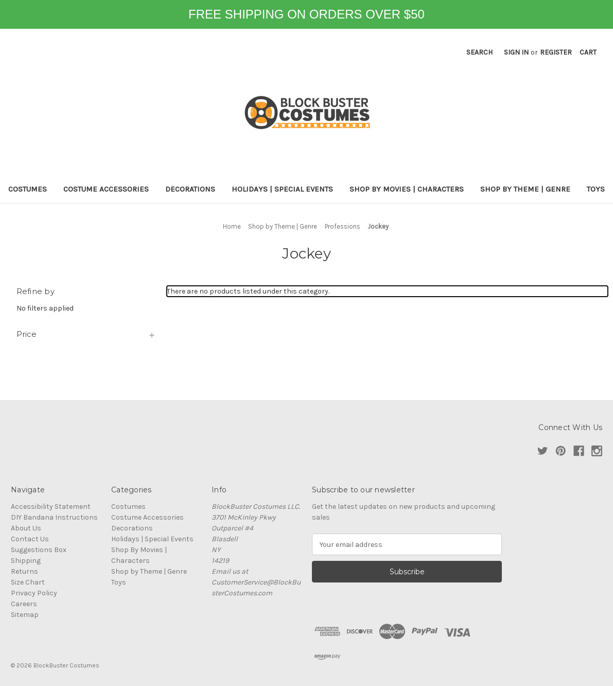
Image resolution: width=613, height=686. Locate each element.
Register (556, 52)
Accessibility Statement (51, 506)
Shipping (26, 560)
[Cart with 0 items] (588, 52)
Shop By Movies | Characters (406, 189)
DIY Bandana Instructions (54, 517)
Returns (24, 571)
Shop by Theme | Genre (525, 189)
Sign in (516, 52)
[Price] (86, 334)
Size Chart (28, 582)
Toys (596, 189)
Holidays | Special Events (282, 189)
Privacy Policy (34, 593)
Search (479, 52)
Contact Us (30, 539)
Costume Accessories (106, 189)
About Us (26, 528)
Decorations (190, 189)
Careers (24, 603)
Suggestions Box (38, 549)
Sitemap (25, 614)
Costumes (27, 189)
